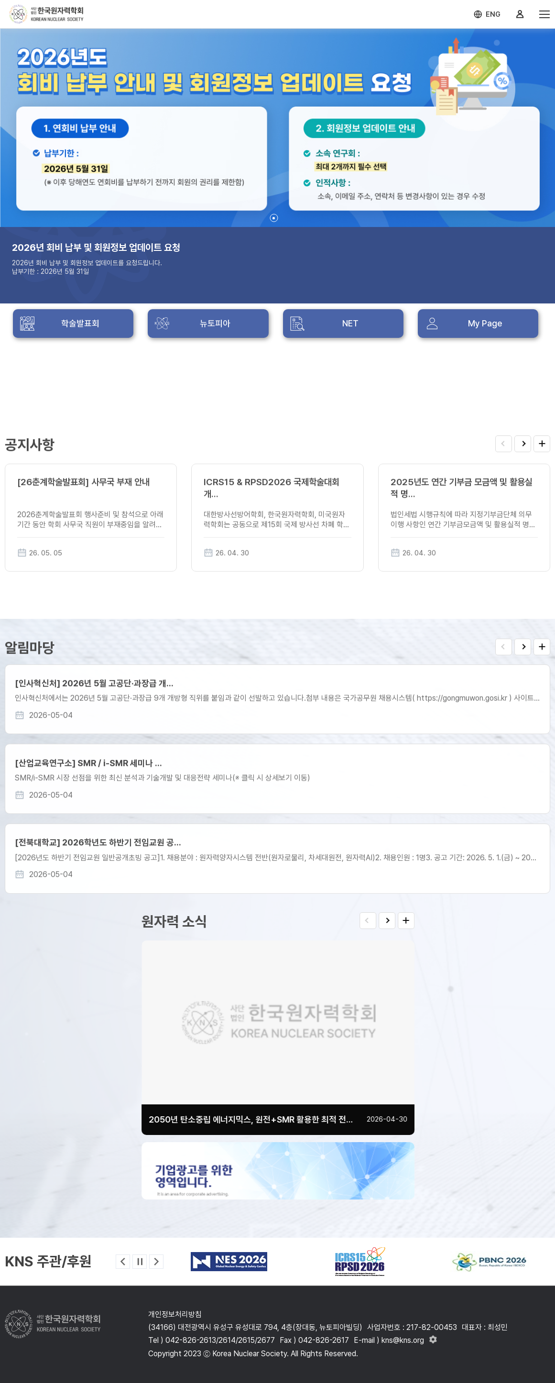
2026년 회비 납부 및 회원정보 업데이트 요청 (96, 247)
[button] (273, 218)
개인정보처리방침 (175, 1314)
